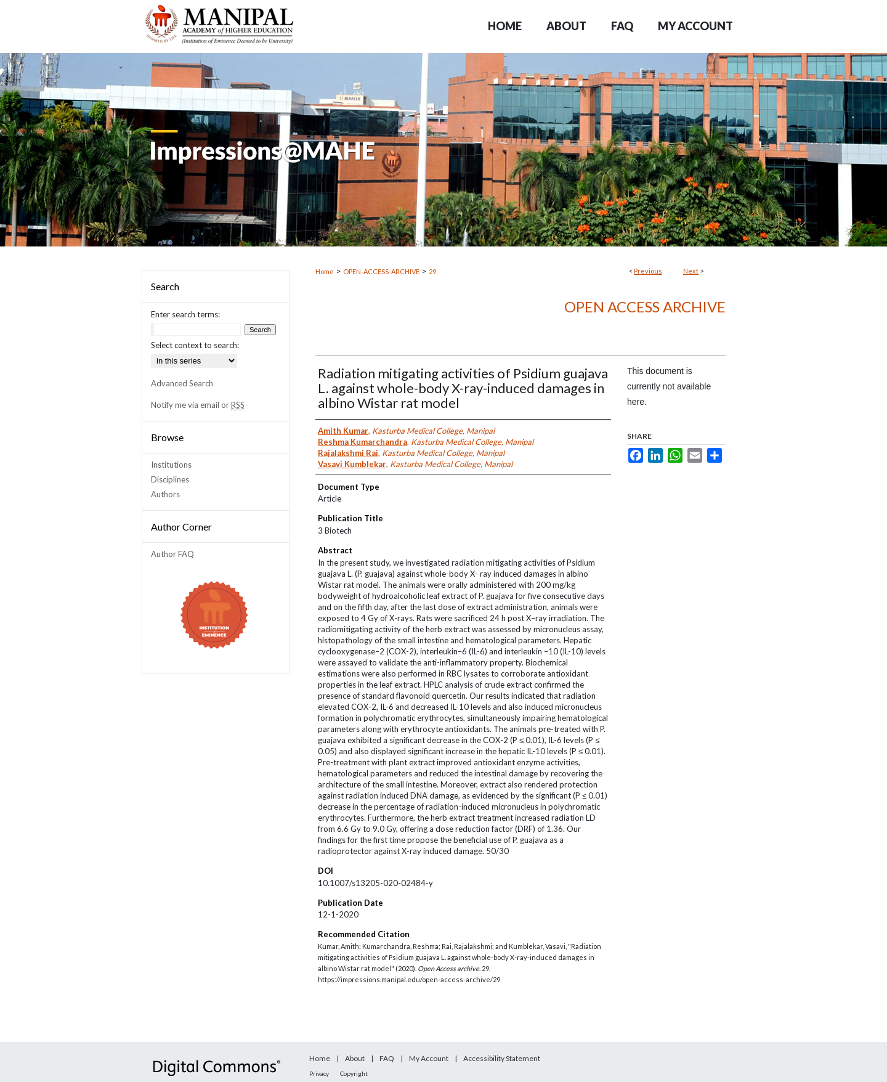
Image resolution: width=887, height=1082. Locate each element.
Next (691, 271)
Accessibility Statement (501, 1058)
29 (432, 271)
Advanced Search (182, 383)
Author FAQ (172, 554)
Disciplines (170, 479)
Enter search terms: (185, 314)
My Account (428, 1058)
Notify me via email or (198, 405)
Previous (648, 271)
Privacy (319, 1073)
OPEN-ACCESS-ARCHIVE (381, 271)
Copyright (354, 1073)
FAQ (386, 1058)
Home (324, 271)
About (355, 1058)
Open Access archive (645, 306)
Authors (165, 494)
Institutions (171, 465)
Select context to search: (195, 345)
